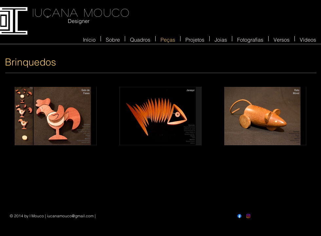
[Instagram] (248, 216)
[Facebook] (239, 216)
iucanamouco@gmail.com (70, 215)
